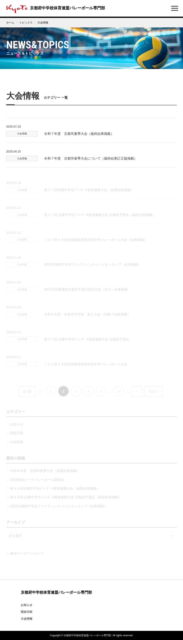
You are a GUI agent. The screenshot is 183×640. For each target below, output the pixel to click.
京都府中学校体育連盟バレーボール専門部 (56, 8)
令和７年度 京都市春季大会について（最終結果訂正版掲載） (90, 165)
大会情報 (26, 618)
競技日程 (26, 611)
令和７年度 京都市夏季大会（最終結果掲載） (79, 140)
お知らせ (26, 605)
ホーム (10, 22)
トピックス (26, 22)
